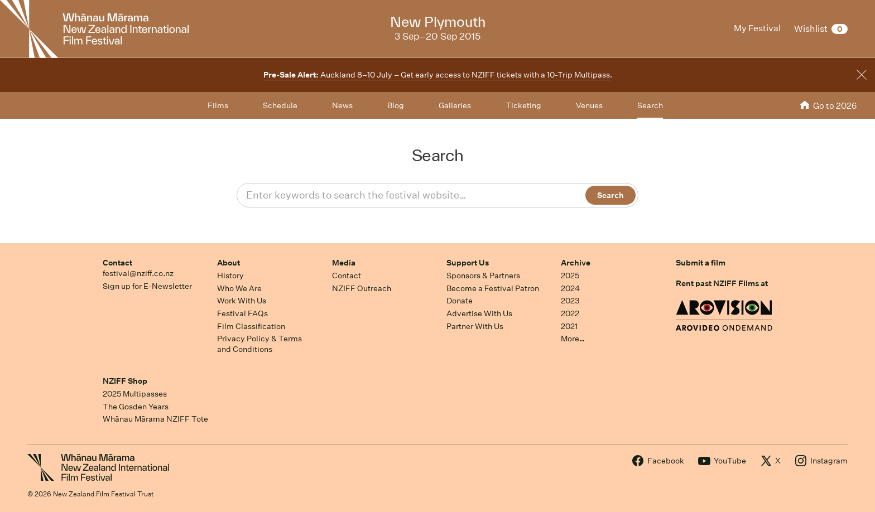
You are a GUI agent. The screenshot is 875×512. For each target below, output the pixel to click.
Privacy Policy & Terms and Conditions (259, 344)
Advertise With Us (479, 313)
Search (650, 105)
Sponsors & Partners (483, 276)
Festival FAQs (242, 313)
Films (218, 105)
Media (343, 263)
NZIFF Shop (125, 381)
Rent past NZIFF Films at (722, 283)
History (230, 276)
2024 (570, 288)
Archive (575, 263)
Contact (117, 263)
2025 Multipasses (135, 394)
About (228, 263)
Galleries (455, 105)
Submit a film (700, 263)
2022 (570, 313)
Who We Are (239, 288)
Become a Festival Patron (492, 288)
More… (573, 339)
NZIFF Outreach (361, 288)
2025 (570, 276)
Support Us (467, 263)
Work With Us (241, 301)
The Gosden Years (136, 407)
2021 (569, 326)
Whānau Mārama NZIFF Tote (155, 419)
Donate (459, 301)
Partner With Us (474, 326)
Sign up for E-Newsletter (147, 286)
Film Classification (251, 326)
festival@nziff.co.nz (138, 273)
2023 (570, 301)
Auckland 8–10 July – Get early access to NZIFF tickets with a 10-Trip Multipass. (437, 75)
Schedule (280, 105)
